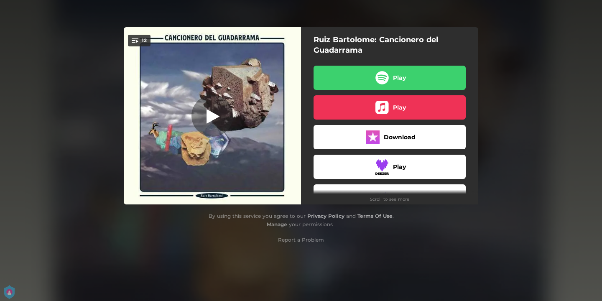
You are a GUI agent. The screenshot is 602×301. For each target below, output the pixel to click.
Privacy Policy (325, 216)
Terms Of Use (375, 216)
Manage (277, 224)
